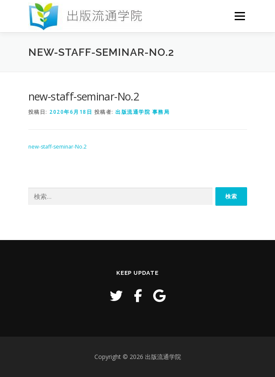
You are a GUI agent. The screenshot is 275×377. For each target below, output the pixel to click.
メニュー (239, 16)
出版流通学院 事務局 (142, 112)
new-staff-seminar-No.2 (57, 146)
